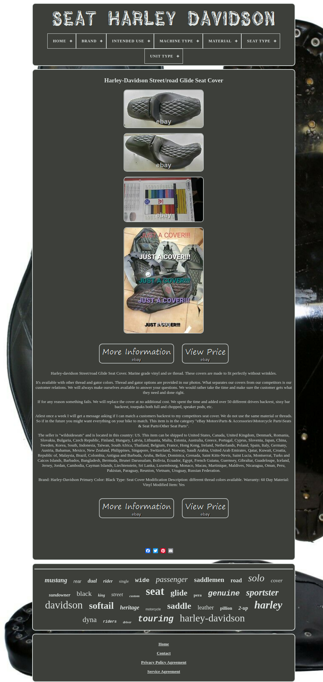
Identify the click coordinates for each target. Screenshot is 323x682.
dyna (90, 620)
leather (205, 607)
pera (198, 595)
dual (92, 581)
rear (77, 581)
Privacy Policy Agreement (163, 662)
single (124, 581)
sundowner (59, 594)
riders (110, 622)
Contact (164, 653)
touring (155, 619)
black (84, 593)
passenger (172, 579)
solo (256, 578)
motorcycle (153, 609)
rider (108, 581)
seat (155, 591)
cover (277, 581)
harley (268, 605)
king (101, 595)
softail (101, 605)
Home (163, 644)
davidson (64, 605)
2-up (243, 608)
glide (179, 592)
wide (142, 580)
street (117, 594)
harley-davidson (212, 618)
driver (127, 622)
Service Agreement (163, 671)
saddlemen (209, 580)
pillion (226, 608)
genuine (224, 593)
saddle (179, 606)
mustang (56, 580)
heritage (129, 607)
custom (134, 596)
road (236, 580)
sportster (262, 592)
